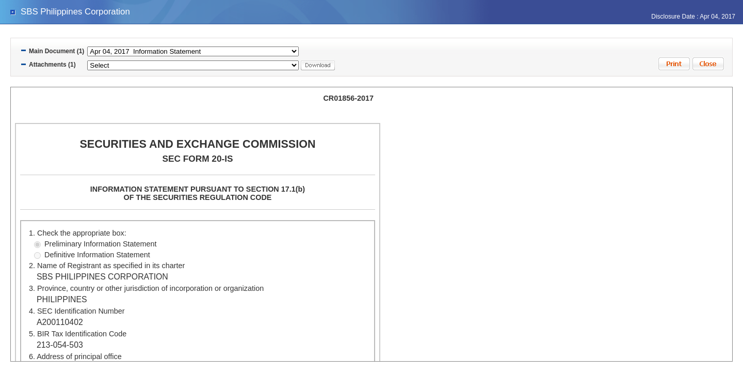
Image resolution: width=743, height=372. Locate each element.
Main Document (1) (56, 51)
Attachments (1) (52, 64)
